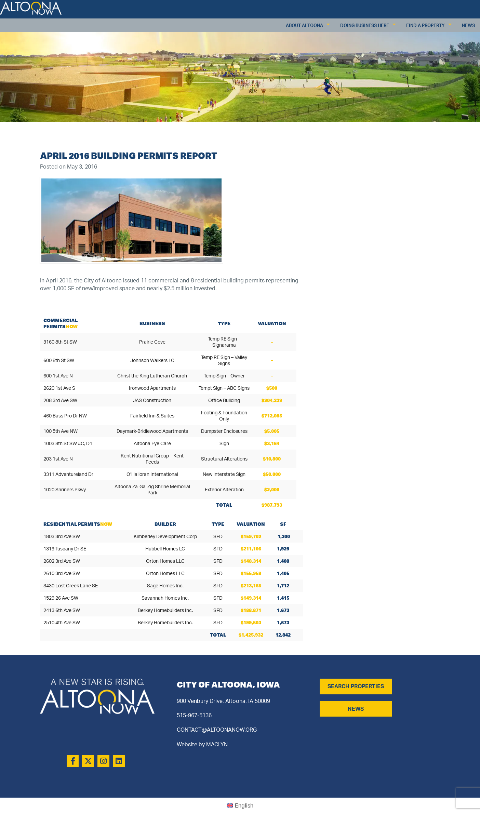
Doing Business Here (364, 25)
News (468, 25)
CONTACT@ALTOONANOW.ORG (217, 729)
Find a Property (425, 25)
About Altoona (304, 25)
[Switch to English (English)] (240, 805)
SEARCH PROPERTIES (356, 686)
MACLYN (217, 744)
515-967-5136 (194, 715)
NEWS (356, 708)
